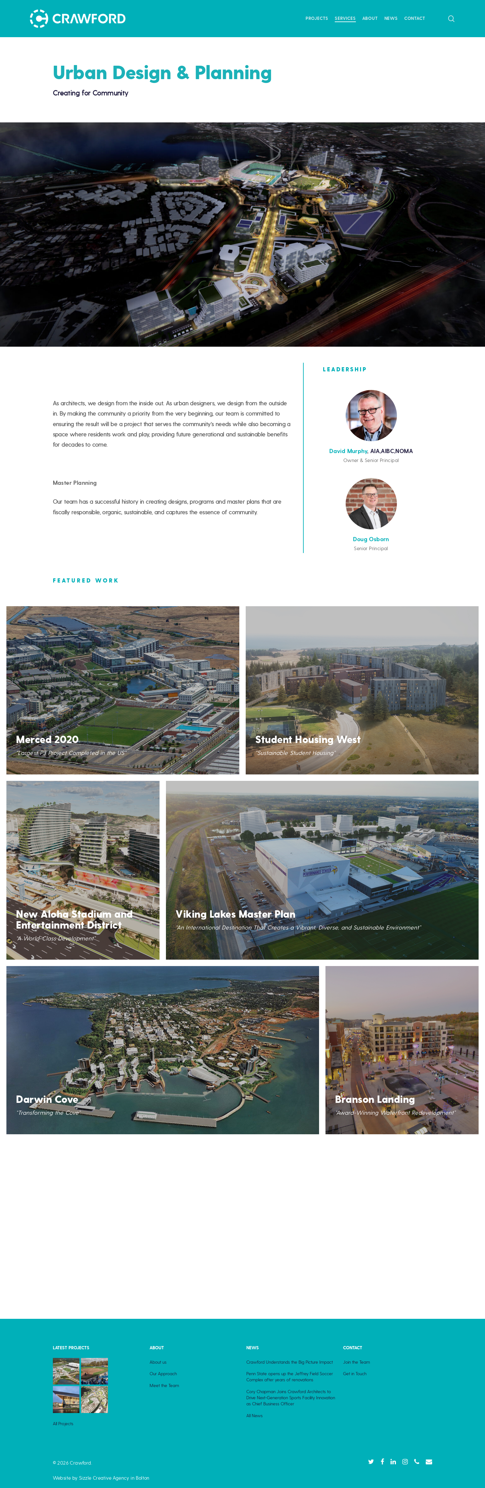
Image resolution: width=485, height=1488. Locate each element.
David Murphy (348, 451)
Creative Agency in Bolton (120, 1478)
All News (254, 1415)
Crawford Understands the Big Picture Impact (289, 1362)
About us (158, 1362)
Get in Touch (354, 1373)
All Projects (63, 1423)
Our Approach (163, 1373)
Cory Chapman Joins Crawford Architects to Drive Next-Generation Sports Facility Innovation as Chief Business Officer (290, 1397)
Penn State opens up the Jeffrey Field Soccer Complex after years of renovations (289, 1376)
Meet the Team (164, 1385)
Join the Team (356, 1362)
